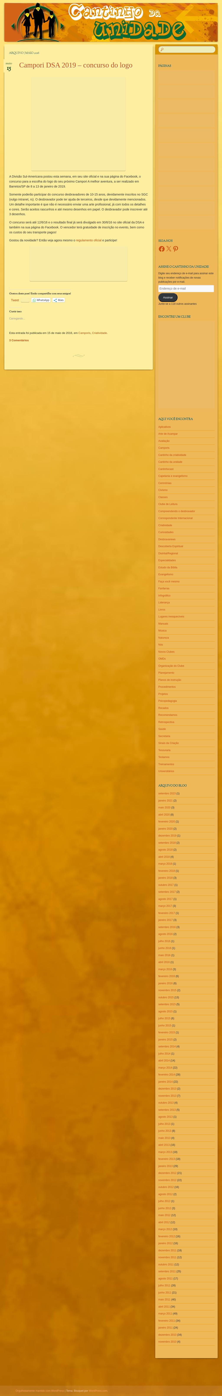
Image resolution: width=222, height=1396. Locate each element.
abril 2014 (164, 1060)
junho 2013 (164, 1130)
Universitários (166, 771)
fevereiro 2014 (166, 1074)
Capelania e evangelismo (173, 476)
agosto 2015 (165, 1011)
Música (162, 630)
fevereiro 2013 (166, 1158)
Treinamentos (166, 764)
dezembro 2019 (167, 835)
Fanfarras (163, 588)
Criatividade (99, 333)
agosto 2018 (165, 849)
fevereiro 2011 (166, 1320)
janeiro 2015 (165, 1039)
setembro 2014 (167, 1046)
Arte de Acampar (168, 433)
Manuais (163, 623)
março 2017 (165, 905)
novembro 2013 (167, 1095)
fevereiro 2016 (166, 976)
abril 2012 (164, 1222)
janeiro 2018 (165, 877)
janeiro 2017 (165, 920)
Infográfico (164, 595)
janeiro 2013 (165, 1166)
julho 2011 (164, 1285)
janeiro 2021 (165, 800)
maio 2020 (164, 807)
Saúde (162, 729)
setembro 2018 (167, 842)
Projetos (163, 694)
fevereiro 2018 (166, 870)
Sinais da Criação (168, 743)
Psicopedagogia (167, 700)
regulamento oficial (89, 240)
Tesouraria (164, 750)
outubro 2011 (166, 1264)
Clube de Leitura (167, 504)
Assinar (168, 297)
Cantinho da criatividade (172, 455)
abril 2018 (164, 856)
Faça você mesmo (169, 581)
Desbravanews (166, 539)
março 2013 (165, 1152)
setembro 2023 (167, 793)
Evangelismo (165, 574)
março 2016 (165, 969)
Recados (163, 708)
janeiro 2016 (165, 983)
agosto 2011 (165, 1278)
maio (9, 64)
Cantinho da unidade (170, 461)
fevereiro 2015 (166, 1032)
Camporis (84, 333)
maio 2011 (164, 1299)
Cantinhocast (165, 469)
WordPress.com (98, 1390)
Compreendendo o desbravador (176, 511)
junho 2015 (164, 1025)
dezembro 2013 (167, 1088)
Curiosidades (165, 532)
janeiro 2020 (165, 828)
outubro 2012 (166, 1187)
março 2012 (165, 1229)
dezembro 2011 (167, 1250)
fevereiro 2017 (166, 913)
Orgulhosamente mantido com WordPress (40, 1390)
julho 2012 (164, 1201)
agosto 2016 (165, 934)
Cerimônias (164, 483)
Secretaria (164, 736)
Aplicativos (164, 426)
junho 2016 (164, 948)
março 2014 (165, 1067)
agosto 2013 (165, 1116)
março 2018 (165, 863)
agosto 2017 (165, 899)
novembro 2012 (167, 1180)
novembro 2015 (167, 990)
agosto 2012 (165, 1194)
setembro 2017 (167, 891)
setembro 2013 (167, 1109)
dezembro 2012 (167, 1173)
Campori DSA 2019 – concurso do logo (75, 65)
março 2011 (165, 1313)
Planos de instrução (169, 679)
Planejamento (166, 672)
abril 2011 (164, 1306)
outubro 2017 (166, 884)
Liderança (164, 602)
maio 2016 (164, 955)
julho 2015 (164, 1018)
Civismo (163, 490)
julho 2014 (164, 1053)
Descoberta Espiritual (170, 546)
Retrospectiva (166, 722)
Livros (161, 609)
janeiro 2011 (165, 1327)
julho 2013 (164, 1123)
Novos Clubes (166, 651)
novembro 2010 (167, 1341)
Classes (163, 497)
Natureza (163, 637)
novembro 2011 (167, 1257)
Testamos (163, 757)
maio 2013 (164, 1138)
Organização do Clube (171, 665)
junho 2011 (164, 1292)
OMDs (162, 658)
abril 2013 (164, 1144)
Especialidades (167, 560)
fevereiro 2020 (166, 821)
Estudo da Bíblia (167, 567)
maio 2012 (164, 1215)
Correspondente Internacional (175, 518)
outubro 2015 (166, 997)
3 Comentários (19, 340)
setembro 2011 (167, 1271)
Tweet (15, 300)
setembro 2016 (167, 927)
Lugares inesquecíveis (171, 616)
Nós (160, 644)
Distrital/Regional (168, 553)
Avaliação (164, 440)
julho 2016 (164, 941)
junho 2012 (164, 1208)
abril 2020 (164, 814)
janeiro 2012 (165, 1243)
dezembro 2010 (167, 1334)
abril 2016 (164, 962)
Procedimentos (167, 686)
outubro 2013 (166, 1102)
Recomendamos (167, 714)
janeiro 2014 (165, 1081)
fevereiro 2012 (166, 1236)
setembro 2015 (167, 1004)
